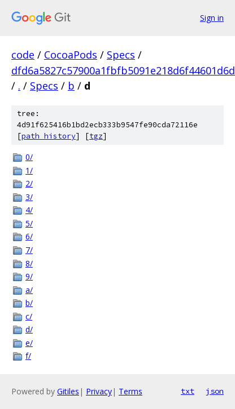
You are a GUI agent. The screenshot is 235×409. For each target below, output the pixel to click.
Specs (121, 54)
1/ (29, 170)
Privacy (99, 391)
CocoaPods (70, 54)
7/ (29, 249)
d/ (29, 329)
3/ (29, 197)
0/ (29, 157)
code (22, 54)
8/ (29, 263)
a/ (29, 289)
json (215, 391)
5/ (29, 223)
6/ (29, 236)
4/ (29, 209)
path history (48, 136)
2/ (29, 183)
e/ (29, 342)
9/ (29, 276)
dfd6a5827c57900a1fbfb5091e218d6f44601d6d (123, 70)
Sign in (212, 17)
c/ (28, 316)
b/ (29, 302)
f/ (28, 355)
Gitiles (68, 391)
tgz (96, 136)
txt (187, 391)
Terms (130, 391)
